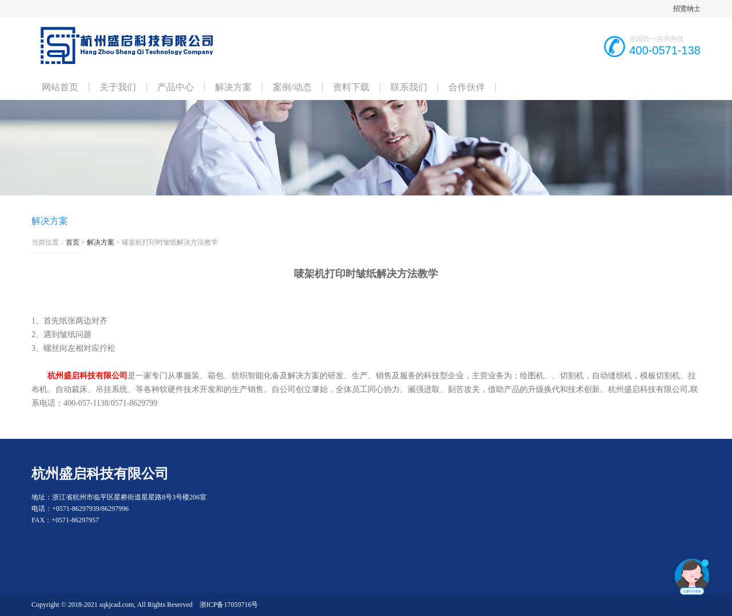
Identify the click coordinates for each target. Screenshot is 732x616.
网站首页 (60, 87)
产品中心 (175, 87)
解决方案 (233, 87)
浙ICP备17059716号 (229, 605)
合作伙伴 (466, 87)
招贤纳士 (687, 9)
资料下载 (351, 87)
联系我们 (409, 87)
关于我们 (118, 87)
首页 (72, 242)
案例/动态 (292, 87)
